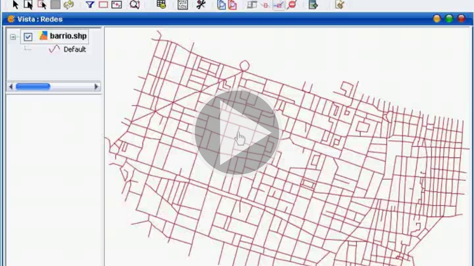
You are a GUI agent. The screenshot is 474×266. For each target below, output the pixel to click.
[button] (237, 133)
